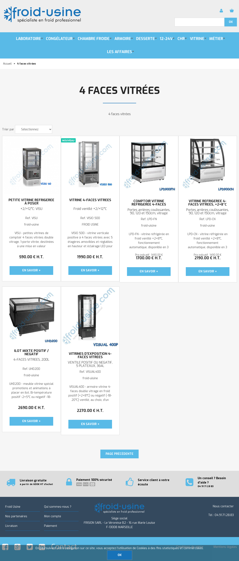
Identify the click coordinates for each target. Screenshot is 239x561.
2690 (31, 407)
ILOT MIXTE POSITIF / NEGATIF (31, 352)
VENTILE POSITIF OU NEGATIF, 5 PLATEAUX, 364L (90, 364)
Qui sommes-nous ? (57, 507)
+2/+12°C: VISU (31, 209)
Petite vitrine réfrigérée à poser (31, 201)
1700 (149, 258)
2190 (208, 258)
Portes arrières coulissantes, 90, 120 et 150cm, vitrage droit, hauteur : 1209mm (149, 213)
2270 (90, 410)
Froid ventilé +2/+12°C (90, 209)
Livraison (11, 526)
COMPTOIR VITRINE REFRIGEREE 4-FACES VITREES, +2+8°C (149, 204)
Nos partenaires (16, 516)
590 (31, 256)
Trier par (8, 129)
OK (120, 555)
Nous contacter (223, 506)
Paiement (50, 526)
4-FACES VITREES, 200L (31, 359)
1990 (90, 256)
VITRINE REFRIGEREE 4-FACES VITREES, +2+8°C (207, 202)
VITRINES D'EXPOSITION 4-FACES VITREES (90, 355)
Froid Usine (12, 507)
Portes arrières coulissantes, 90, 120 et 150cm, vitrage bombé (207, 213)
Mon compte (52, 516)
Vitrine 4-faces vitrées (90, 200)
